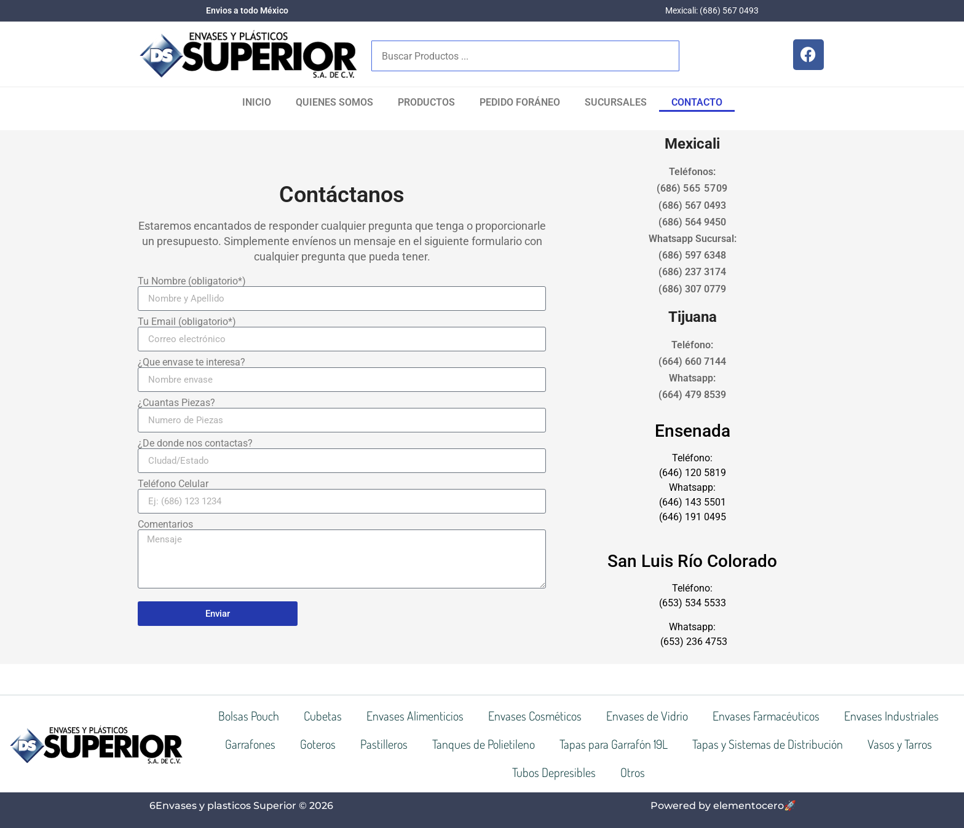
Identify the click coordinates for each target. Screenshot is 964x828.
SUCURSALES (616, 102)
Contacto (696, 102)
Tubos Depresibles (554, 772)
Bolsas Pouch (248, 716)
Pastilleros (384, 744)
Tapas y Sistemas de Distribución (767, 744)
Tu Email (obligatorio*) (187, 322)
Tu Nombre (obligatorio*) (192, 281)
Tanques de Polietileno (483, 744)
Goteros (318, 744)
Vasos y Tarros (899, 744)
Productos (426, 102)
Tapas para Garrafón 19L (613, 744)
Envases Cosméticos (535, 716)
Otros (632, 772)
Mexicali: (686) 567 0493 (712, 10)
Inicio (256, 102)
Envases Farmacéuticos (766, 716)
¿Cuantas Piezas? (176, 403)
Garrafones (250, 744)
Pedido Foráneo (520, 102)
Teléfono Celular (173, 484)
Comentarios (165, 524)
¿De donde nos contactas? (195, 443)
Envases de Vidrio (647, 716)
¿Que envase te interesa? (191, 362)
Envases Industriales (891, 716)
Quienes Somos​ (334, 102)
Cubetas (323, 716)
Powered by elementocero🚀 (723, 805)
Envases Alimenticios (415, 716)
